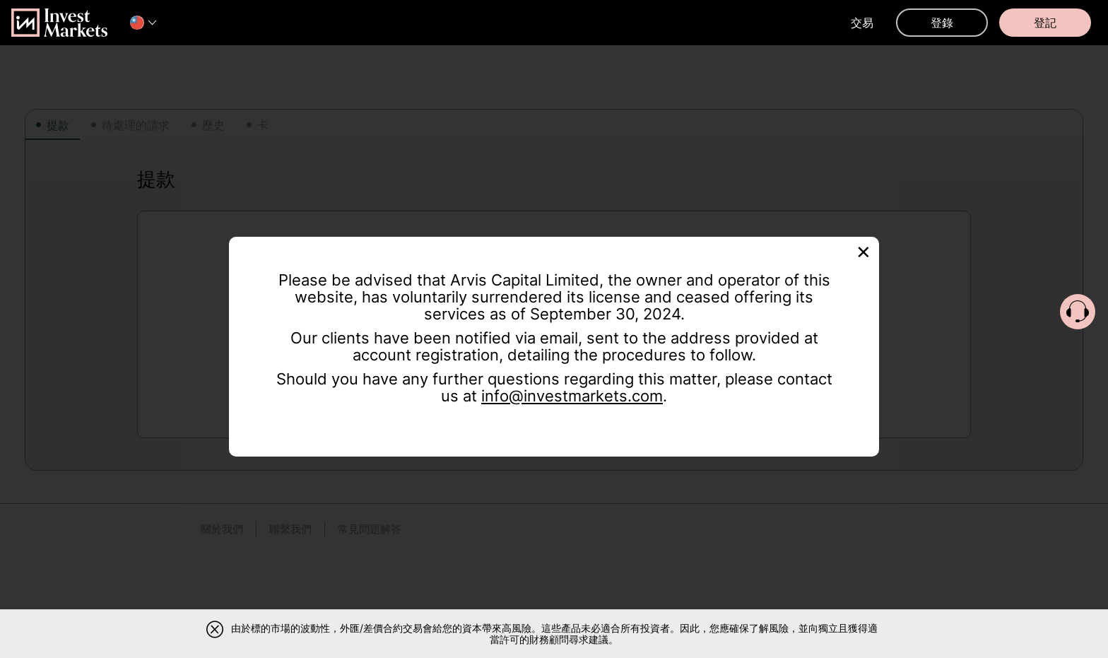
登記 (1045, 23)
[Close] (863, 250)
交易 (862, 23)
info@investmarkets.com (572, 396)
